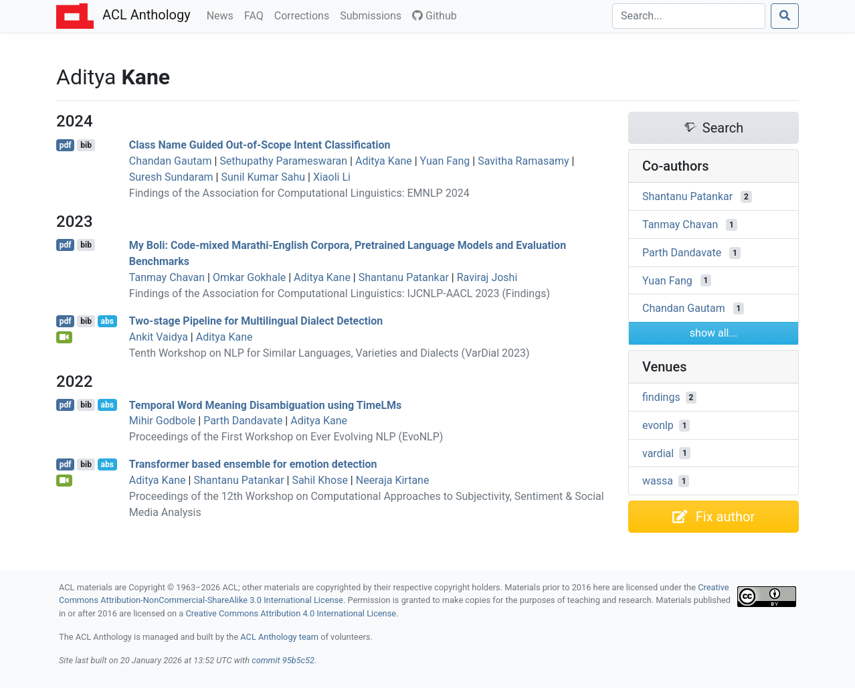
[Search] (688, 16)
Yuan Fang (445, 161)
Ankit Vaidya (158, 337)
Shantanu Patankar (404, 277)
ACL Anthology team (279, 637)
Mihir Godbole (162, 420)
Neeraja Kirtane (393, 480)
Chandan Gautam (170, 161)
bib (86, 145)
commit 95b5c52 (283, 660)
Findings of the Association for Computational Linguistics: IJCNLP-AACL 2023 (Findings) (339, 293)
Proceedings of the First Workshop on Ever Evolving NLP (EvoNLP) (286, 436)
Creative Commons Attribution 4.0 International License (290, 613)
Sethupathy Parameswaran (283, 161)
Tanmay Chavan (167, 277)
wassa (657, 481)
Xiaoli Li (332, 177)
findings (661, 397)
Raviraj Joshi (487, 277)
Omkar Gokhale (249, 277)
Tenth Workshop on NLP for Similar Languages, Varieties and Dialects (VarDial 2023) (329, 353)
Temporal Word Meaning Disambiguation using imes (265, 404)
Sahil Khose (319, 480)
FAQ (256, 14)
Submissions (373, 14)
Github (434, 15)
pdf (66, 145)
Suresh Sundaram (171, 177)
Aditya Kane (383, 161)
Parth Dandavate (242, 420)
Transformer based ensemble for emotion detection (253, 464)
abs (106, 321)
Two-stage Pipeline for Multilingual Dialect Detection (256, 321)
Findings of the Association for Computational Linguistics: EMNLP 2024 (299, 193)
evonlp (658, 425)
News (223, 14)
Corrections (304, 14)
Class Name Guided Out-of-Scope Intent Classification (260, 145)
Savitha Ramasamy (523, 161)
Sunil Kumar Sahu (263, 177)
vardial (658, 452)
